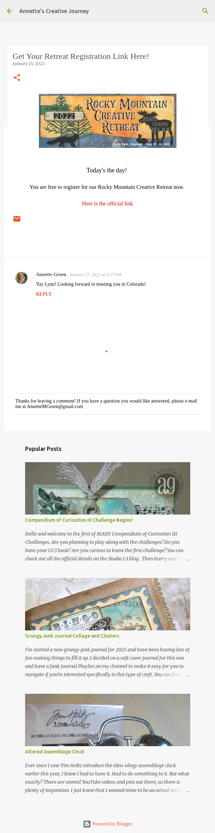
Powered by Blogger (107, 823)
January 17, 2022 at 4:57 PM (95, 274)
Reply (44, 294)
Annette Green (51, 274)
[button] (17, 78)
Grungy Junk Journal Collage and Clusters (72, 636)
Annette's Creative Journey (54, 11)
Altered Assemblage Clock (55, 751)
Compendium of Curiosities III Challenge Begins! (79, 520)
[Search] (205, 11)
